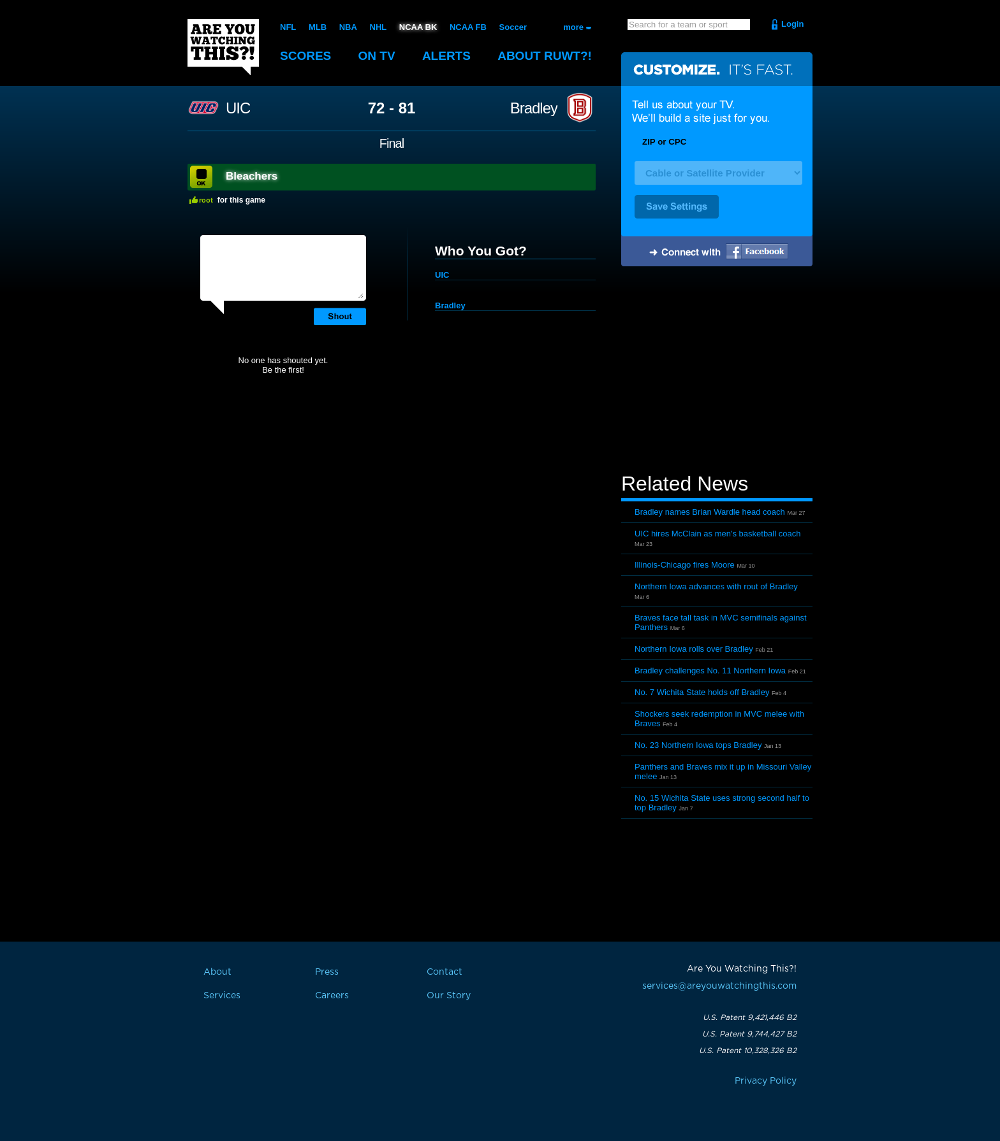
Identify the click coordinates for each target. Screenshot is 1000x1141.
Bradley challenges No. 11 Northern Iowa (710, 670)
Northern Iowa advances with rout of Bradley (716, 586)
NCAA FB (468, 27)
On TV (376, 55)
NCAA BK (418, 27)
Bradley (533, 108)
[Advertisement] (716, 371)
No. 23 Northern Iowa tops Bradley (698, 745)
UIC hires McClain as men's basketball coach (717, 533)
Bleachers (251, 176)
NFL (288, 27)
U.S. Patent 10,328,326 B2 (748, 1050)
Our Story (449, 995)
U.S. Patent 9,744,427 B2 (749, 1034)
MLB (318, 27)
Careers (332, 995)
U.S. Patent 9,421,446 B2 (750, 1017)
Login (792, 24)
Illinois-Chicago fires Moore (685, 565)
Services (221, 995)
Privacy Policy (766, 1081)
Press (327, 972)
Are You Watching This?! (223, 47)
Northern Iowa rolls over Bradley (694, 649)
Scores (305, 55)
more (573, 27)
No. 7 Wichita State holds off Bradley (702, 692)
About (544, 55)
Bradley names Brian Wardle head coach (710, 512)
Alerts (446, 55)
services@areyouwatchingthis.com (719, 986)
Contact (444, 972)
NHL (378, 27)
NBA (348, 27)
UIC (238, 108)
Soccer (513, 27)
